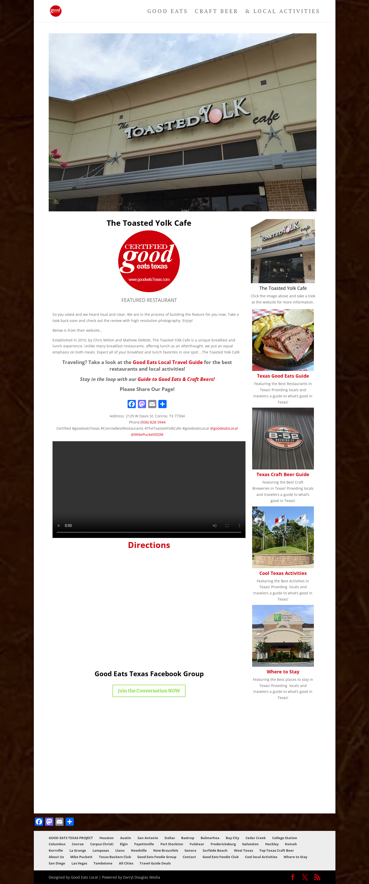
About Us (56, 856)
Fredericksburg (223, 844)
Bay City (232, 838)
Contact (189, 856)
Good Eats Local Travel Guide (168, 362)
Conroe (78, 844)
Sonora (190, 850)
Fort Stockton (171, 844)
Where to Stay (283, 672)
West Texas (243, 850)
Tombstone (103, 863)
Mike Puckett (81, 856)
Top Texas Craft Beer (276, 850)
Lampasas (101, 850)
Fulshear (197, 844)
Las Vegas (79, 863)
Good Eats (167, 12)
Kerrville (56, 850)
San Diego (57, 863)
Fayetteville (144, 844)
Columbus (57, 844)
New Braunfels (165, 850)
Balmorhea (210, 838)
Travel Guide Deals (155, 863)
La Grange (77, 850)
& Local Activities (282, 12)
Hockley (272, 844)
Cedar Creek (255, 838)
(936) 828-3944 (153, 422)
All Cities (126, 863)
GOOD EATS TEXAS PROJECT (71, 838)
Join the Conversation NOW (149, 691)
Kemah (291, 844)
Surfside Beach (215, 850)
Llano (120, 850)
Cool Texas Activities (283, 573)
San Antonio (148, 838)
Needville (139, 850)
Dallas (170, 838)
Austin (125, 838)
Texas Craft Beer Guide (283, 474)
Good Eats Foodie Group (156, 856)
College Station (284, 838)
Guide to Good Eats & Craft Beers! (176, 379)
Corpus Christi (102, 844)
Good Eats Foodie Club (220, 856)
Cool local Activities (261, 856)
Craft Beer (216, 12)
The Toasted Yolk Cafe (283, 288)
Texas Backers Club (115, 856)
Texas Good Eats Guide (283, 376)
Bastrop (187, 838)
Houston (106, 838)
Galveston (250, 844)
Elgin (124, 844)
